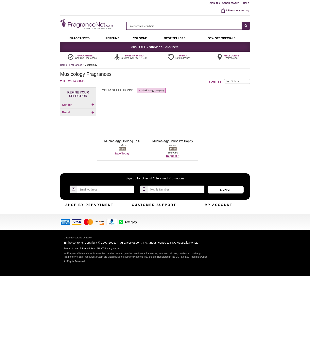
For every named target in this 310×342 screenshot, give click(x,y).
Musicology (151, 90)
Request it (172, 156)
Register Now (195, 237)
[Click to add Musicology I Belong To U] (78, 169)
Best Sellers (87, 243)
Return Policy (153, 231)
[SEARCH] (246, 26)
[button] (74, 142)
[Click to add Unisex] (78, 115)
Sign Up (225, 205)
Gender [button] (78, 104)
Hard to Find (108, 249)
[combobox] (188, 26)
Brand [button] (78, 127)
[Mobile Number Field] (176, 205)
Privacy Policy (87, 314)
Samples (86, 237)
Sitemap (170, 243)
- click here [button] (155, 47)
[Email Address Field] (105, 205)
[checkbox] (78, 111)
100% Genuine (174, 231)
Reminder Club (218, 237)
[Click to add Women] (78, 120)
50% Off (85, 231)
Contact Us (130, 237)
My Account (194, 231)
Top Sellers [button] (232, 81)
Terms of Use (173, 237)
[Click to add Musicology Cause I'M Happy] (78, 163)
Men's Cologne (67, 247)
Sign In (214, 3)
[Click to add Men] (78, 111)
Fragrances (76, 64)
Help (246, 3)
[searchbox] (184, 26)
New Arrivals (108, 237)
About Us (129, 243)
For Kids (106, 231)
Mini (103, 243)
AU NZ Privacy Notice (108, 314)
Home (63, 64)
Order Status (230, 3)
